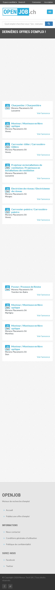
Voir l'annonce (43, 113)
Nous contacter (13, 532)
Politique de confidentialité (18, 544)
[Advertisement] (27, 72)
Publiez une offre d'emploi (17, 516)
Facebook (10, 560)
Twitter (9, 566)
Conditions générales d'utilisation (21, 538)
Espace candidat (10, 2)
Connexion (36, 2)
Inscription (48, 2)
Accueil (9, 510)
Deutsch (21, 2)
